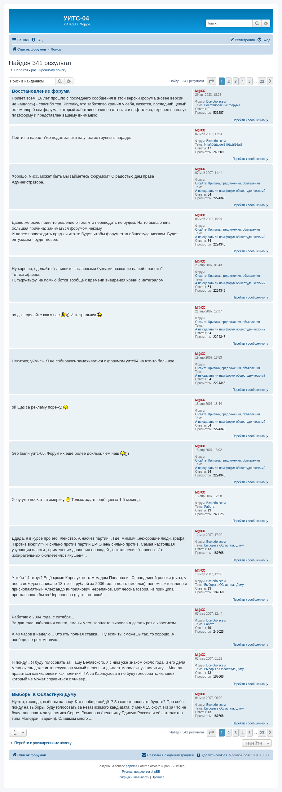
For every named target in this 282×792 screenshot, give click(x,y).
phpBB (130, 766)
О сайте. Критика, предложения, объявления (227, 183)
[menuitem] (37, 40)
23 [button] (262, 81)
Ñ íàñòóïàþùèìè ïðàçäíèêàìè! (223, 144)
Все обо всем (216, 101)
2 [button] (228, 81)
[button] (211, 81)
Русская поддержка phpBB (141, 771)
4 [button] (242, 81)
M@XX (200, 91)
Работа (209, 506)
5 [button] (250, 81)
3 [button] (236, 81)
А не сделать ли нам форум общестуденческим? (230, 190)
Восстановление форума (222, 105)
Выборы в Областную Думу (224, 545)
